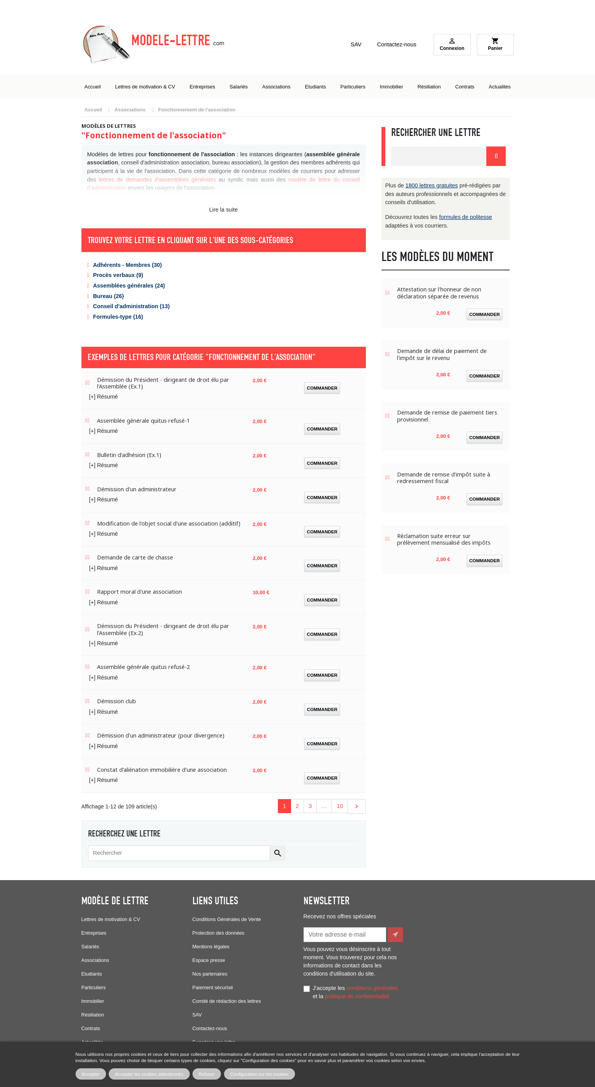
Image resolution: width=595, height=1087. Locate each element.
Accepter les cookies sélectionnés (149, 1073)
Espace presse (208, 960)
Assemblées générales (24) (129, 285)
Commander (322, 387)
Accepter (91, 1073)
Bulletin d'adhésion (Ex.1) (129, 455)
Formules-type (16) (118, 317)
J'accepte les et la (355, 990)
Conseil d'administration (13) (131, 306)
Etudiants (91, 974)
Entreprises (93, 933)
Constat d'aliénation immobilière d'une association (162, 769)
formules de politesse (465, 217)
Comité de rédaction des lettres (226, 1001)
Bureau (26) (108, 296)
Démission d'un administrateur (137, 489)
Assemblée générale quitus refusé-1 (143, 420)
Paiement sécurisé (212, 987)
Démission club (116, 701)
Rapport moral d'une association (139, 591)
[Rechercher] (179, 853)
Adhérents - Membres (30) (127, 265)
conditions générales (372, 986)
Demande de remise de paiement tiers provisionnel (447, 416)
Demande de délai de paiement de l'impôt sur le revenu (442, 354)
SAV (356, 44)
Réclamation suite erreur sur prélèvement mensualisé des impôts (444, 539)
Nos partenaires (210, 974)
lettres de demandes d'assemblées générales (157, 179)
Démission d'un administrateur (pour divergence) (160, 735)
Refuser (207, 1073)
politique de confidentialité (357, 995)
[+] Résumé (103, 397)
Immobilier (92, 1001)
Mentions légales (211, 946)
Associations (95, 960)
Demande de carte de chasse (135, 557)
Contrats (90, 1028)
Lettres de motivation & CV (110, 919)
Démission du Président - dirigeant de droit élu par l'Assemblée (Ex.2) (163, 629)
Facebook (311, 1030)
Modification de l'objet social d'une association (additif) (168, 523)
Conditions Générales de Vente (226, 919)
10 (340, 806)
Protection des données (218, 933)
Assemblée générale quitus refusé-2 (143, 666)
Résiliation (92, 1015)
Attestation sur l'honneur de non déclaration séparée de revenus (439, 293)
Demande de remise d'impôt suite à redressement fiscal (443, 478)
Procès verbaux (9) (118, 275)
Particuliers (93, 987)
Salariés (90, 946)
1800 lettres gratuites (432, 185)
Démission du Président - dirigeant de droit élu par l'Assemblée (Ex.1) (163, 383)
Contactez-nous (397, 44)
